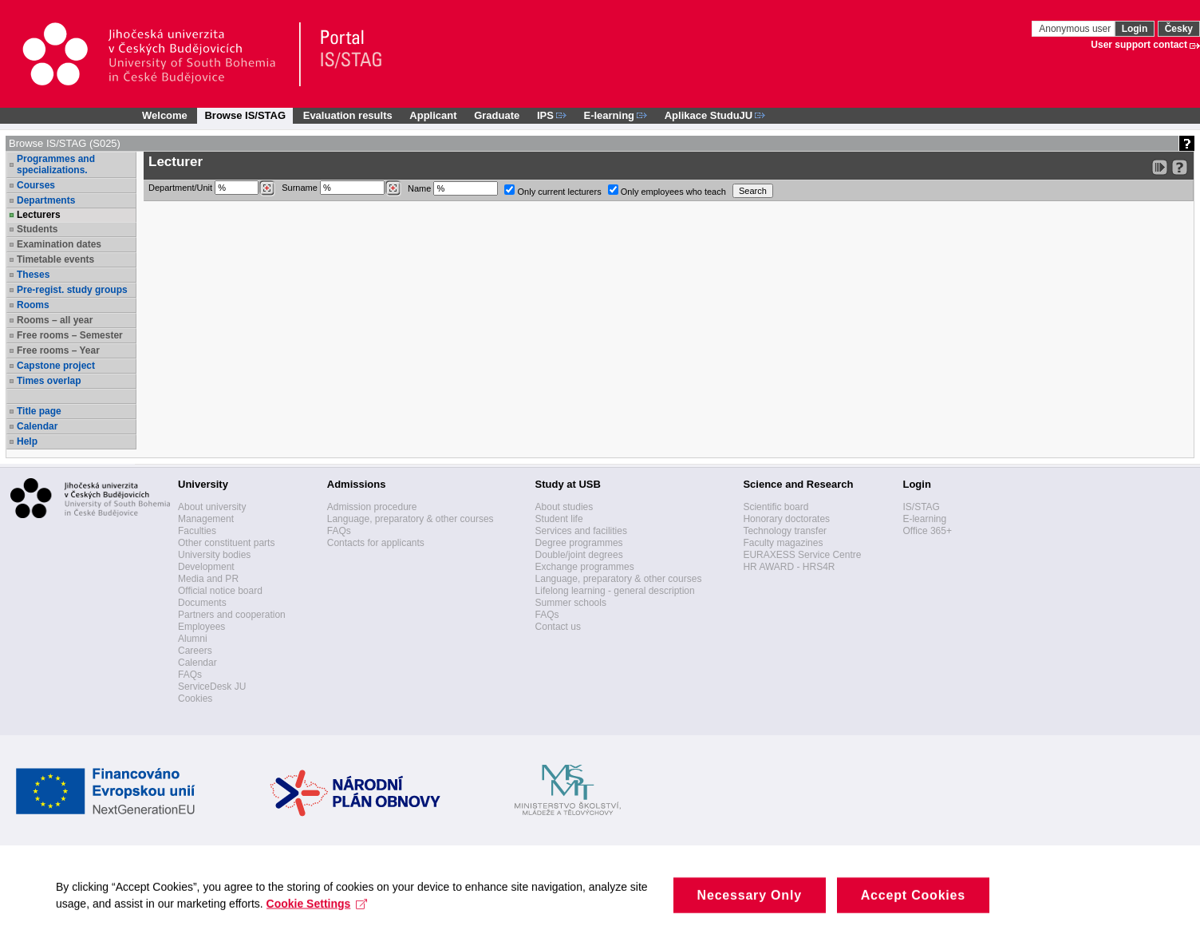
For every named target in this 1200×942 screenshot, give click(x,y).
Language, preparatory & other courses (410, 518)
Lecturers (39, 214)
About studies (564, 507)
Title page (39, 411)
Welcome (165, 115)
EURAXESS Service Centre (802, 554)
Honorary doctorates (786, 518)
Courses (36, 185)
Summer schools (570, 602)
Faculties (197, 530)
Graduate (496, 115)
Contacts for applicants (375, 542)
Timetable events (55, 259)
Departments (46, 200)
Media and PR (208, 578)
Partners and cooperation (232, 614)
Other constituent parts (226, 542)
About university (212, 507)
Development (206, 566)
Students (37, 229)
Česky (1179, 28)
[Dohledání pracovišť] (267, 188)
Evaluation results (348, 115)
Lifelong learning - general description (615, 590)
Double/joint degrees (579, 554)
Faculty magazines (783, 542)
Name (453, 188)
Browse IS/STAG (245, 115)
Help (27, 441)
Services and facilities (581, 530)
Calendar (37, 426)
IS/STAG (920, 507)
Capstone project (56, 365)
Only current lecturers (552, 190)
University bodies (214, 554)
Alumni (192, 638)
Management (206, 518)
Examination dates (59, 244)
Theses (33, 274)
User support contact (1139, 44)
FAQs (190, 674)
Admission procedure (372, 507)
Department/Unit (211, 188)
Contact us (558, 626)
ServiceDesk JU (212, 686)
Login (1135, 28)
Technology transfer (785, 530)
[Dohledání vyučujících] (393, 188)
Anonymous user (1076, 28)
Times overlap (49, 380)
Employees (201, 626)
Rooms (33, 305)
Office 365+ (927, 530)
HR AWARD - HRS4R (789, 566)
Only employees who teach (667, 190)
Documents (202, 602)
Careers (195, 650)
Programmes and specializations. (56, 164)
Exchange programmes (584, 566)
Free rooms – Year (58, 350)
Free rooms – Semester (70, 335)
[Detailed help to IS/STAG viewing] (1179, 167)
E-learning (924, 518)
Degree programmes (579, 542)
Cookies (195, 698)
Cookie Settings (317, 919)
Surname (341, 188)
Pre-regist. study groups (72, 289)
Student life (559, 518)
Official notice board (220, 590)
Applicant (432, 115)
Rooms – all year (55, 320)
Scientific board (775, 507)
